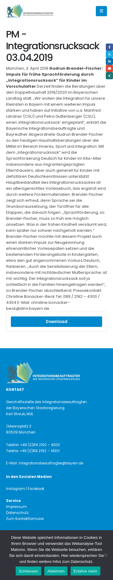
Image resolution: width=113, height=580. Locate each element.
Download (56, 322)
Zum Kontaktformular (25, 518)
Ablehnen (55, 571)
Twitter (109, 54)
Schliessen (28, 571)
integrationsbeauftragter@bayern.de (51, 463)
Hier (64, 555)
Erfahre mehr (85, 571)
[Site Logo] (40, 11)
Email (109, 68)
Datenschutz (17, 512)
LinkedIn (109, 61)
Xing (109, 75)
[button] (101, 11)
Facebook (109, 47)
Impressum (16, 506)
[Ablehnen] (105, 555)
